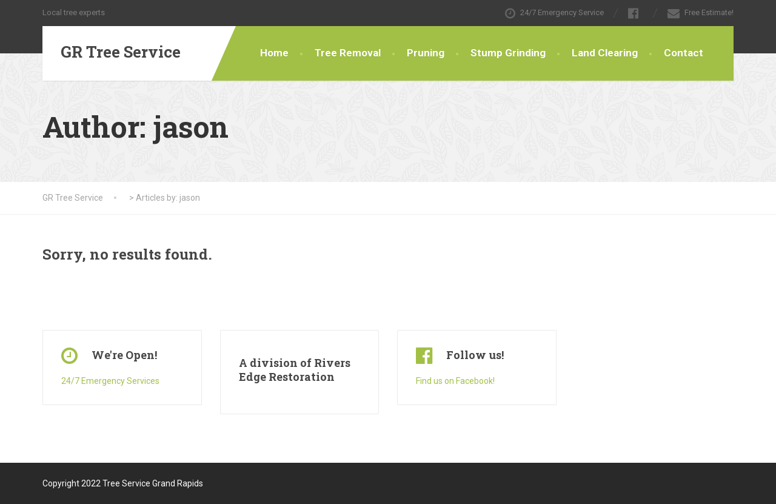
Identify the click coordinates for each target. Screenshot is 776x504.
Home (274, 53)
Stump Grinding (508, 53)
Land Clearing (605, 53)
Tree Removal (348, 53)
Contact (683, 53)
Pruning (425, 53)
